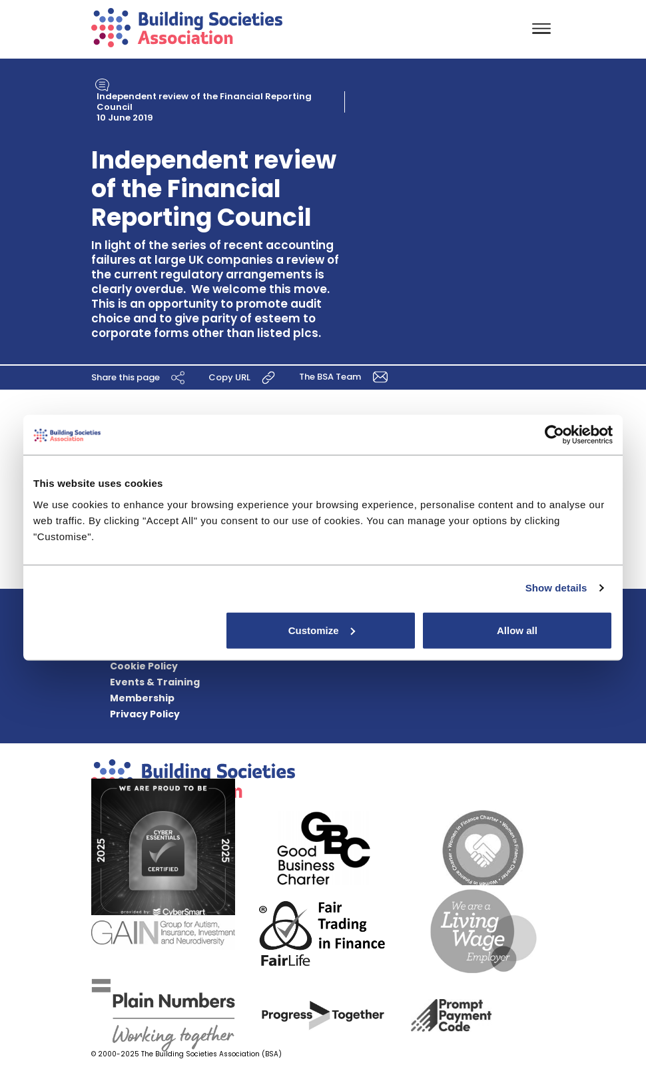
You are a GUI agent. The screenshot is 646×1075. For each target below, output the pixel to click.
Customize (321, 629)
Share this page (139, 377)
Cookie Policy (144, 666)
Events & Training (155, 682)
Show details (556, 587)
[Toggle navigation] (541, 29)
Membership (142, 698)
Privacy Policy (145, 714)
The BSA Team (345, 376)
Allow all (517, 629)
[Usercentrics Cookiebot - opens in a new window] (554, 435)
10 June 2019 (125, 117)
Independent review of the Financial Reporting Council (204, 101)
